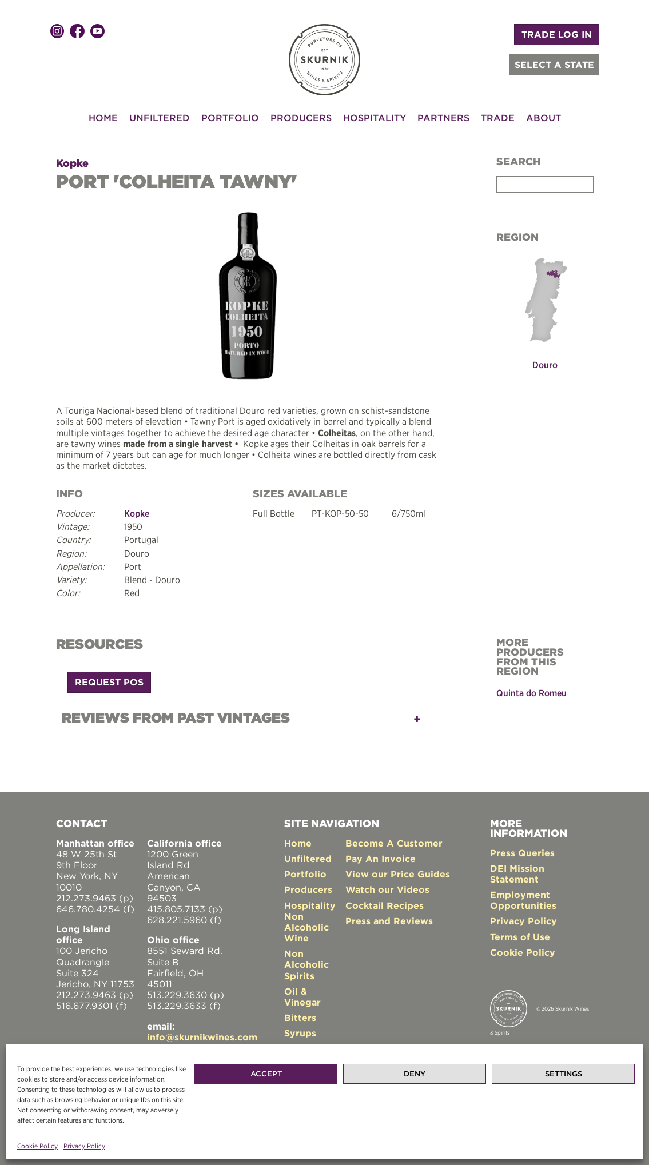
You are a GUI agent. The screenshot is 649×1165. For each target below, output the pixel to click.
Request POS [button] (109, 682)
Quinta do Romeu (531, 693)
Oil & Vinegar (302, 997)
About (543, 117)
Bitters (300, 1017)
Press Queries (522, 853)
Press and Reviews (389, 921)
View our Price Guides (397, 874)
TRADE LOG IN (556, 34)
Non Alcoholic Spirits (306, 964)
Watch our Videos (387, 889)
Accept (266, 1074)
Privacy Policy (84, 1146)
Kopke (72, 163)
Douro (545, 364)
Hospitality (374, 117)
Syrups (300, 1033)
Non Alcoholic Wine (306, 927)
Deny (414, 1074)
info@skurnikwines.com (202, 1037)
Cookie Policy (37, 1146)
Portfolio (230, 117)
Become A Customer (394, 843)
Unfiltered (159, 117)
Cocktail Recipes (384, 905)
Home (103, 117)
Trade (498, 117)
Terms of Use (520, 937)
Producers (301, 117)
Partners (443, 117)
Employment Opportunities (523, 900)
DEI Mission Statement (517, 874)
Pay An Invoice (380, 858)
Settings (563, 1074)
